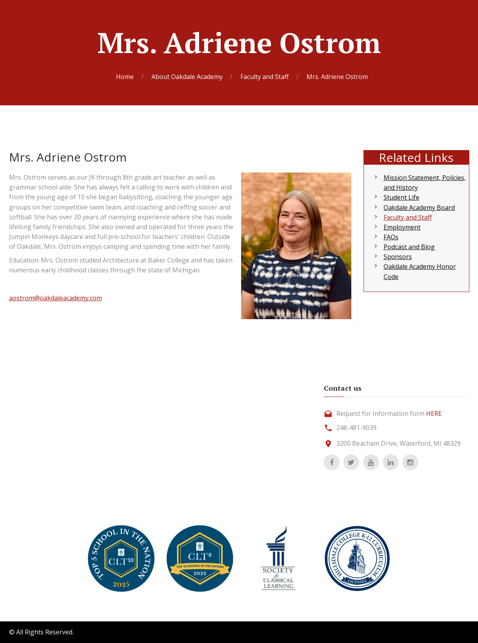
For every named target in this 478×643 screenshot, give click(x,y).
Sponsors (398, 256)
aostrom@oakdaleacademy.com (55, 298)
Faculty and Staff (408, 217)
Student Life (401, 197)
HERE (434, 413)
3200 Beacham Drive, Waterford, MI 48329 (398, 443)
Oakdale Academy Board (419, 207)
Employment (402, 227)
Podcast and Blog (409, 247)
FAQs (391, 237)
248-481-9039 (356, 427)
